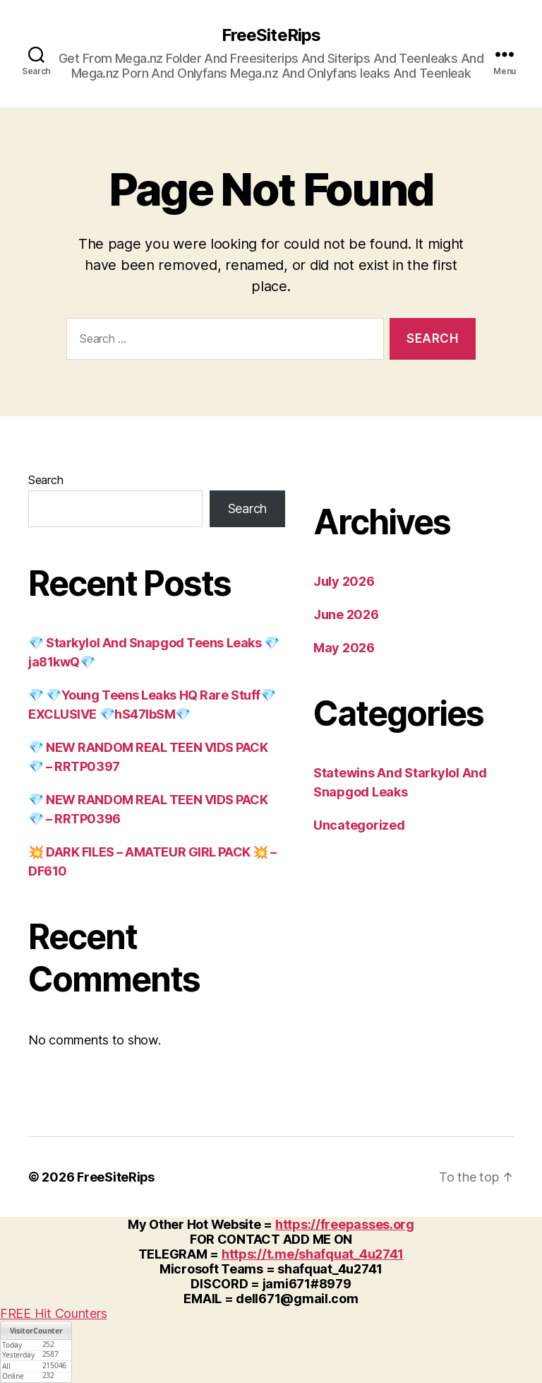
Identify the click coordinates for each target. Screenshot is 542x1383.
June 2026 (346, 614)
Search (45, 480)
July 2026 (344, 581)
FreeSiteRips (271, 35)
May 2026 (344, 647)
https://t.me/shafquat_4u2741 (313, 1254)
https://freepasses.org (344, 1224)
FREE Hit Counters (53, 1313)
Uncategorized (359, 825)
